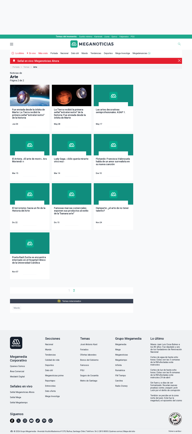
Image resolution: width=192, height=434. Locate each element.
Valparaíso (124, 36)
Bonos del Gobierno (89, 360)
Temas (26, 67)
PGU (133, 36)
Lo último (19, 53)
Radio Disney (121, 386)
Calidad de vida (52, 360)
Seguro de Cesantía (89, 375)
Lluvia (106, 36)
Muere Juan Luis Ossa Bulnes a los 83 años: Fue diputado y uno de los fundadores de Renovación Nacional (166, 348)
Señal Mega (15, 397)
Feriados (84, 349)
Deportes (108, 53)
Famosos (84, 365)
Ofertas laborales (88, 355)
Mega (118, 349)
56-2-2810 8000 (101, 431)
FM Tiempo (120, 375)
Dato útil (75, 53)
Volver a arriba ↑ (175, 431)
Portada (54, 53)
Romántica (120, 370)
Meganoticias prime (54, 375)
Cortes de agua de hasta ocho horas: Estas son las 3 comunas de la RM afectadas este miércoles (165, 361)
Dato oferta (50, 391)
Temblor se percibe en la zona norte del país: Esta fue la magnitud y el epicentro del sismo (166, 398)
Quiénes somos (115, 431)
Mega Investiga (122, 53)
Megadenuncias (140, 53)
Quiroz (114, 36)
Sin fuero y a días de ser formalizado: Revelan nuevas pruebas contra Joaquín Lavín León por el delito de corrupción (165, 386)
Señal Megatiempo (19, 402)
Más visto (43, 53)
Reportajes (50, 380)
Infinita (118, 365)
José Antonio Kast (88, 344)
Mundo (84, 53)
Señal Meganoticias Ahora (22, 392)
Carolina (119, 380)
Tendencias (96, 53)
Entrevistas (50, 386)
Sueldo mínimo (85, 36)
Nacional (64, 53)
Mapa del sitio (129, 431)
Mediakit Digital (17, 376)
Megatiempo (121, 360)
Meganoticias (121, 355)
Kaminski (98, 36)
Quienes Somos (17, 366)
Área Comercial (17, 371)
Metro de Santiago (88, 380)
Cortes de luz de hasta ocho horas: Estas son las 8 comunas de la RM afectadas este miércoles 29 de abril (165, 374)
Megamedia (120, 344)
